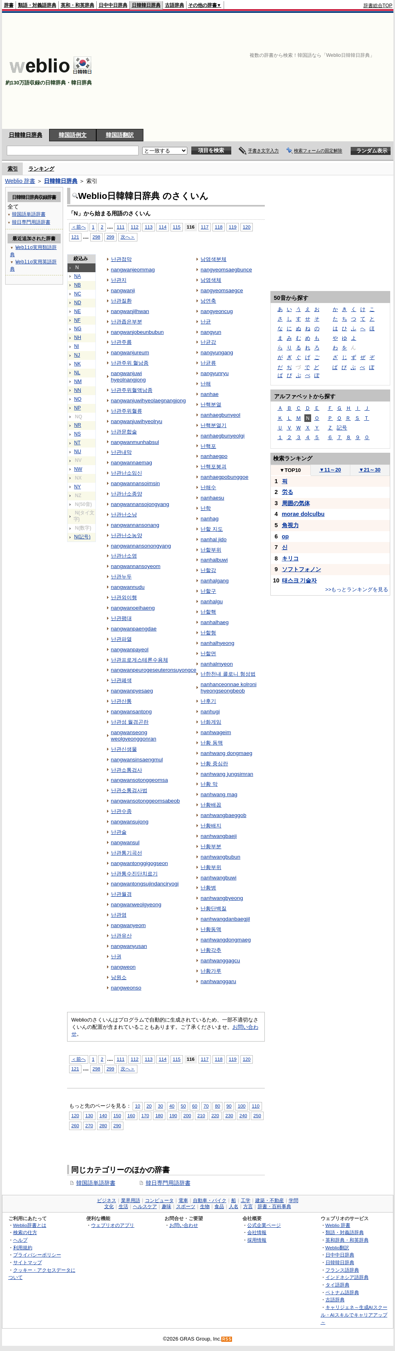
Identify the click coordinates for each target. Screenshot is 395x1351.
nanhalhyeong (217, 643)
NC (77, 294)
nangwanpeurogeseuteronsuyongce (154, 670)
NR (77, 425)
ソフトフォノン (301, 569)
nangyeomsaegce (221, 290)
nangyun (210, 332)
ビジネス (106, 1200)
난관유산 (121, 936)
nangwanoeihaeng (133, 608)
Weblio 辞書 (20, 181)
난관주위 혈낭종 (130, 363)
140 (103, 1115)
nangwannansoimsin (135, 483)
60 (194, 1105)
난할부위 (210, 550)
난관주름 (121, 342)
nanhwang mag (218, 794)
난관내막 (121, 452)
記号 (342, 428)
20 (149, 1105)
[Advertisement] (303, 71)
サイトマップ (27, 1262)
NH (77, 337)
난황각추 (210, 950)
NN (77, 390)
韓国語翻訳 (120, 135)
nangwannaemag (131, 463)
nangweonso (126, 988)
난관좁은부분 (126, 322)
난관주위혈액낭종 (132, 390)
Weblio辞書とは (29, 1225)
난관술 (119, 832)
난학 (205, 508)
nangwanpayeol (130, 649)
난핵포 (208, 446)
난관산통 (121, 701)
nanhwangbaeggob (223, 815)
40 (172, 1105)
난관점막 (121, 259)
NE (77, 311)
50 (183, 1105)
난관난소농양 (126, 535)
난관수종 (121, 811)
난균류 (208, 363)
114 (162, 226)
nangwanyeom (128, 925)
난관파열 (121, 639)
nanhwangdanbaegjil (225, 919)
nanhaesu (212, 498)
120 (246, 226)
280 (103, 1125)
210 (201, 1115)
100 (241, 1105)
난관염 (119, 915)
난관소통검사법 (129, 790)
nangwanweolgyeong (136, 904)
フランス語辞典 (342, 1270)
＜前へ (78, 226)
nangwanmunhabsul (135, 442)
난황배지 (210, 826)
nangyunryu (214, 373)
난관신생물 (124, 749)
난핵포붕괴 (213, 467)
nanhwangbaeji (218, 836)
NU (77, 451)
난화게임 (210, 722)
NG (77, 328)
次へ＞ (128, 236)
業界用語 (130, 1200)
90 (229, 1105)
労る (287, 492)
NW (78, 469)
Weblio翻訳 (337, 1247)
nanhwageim (215, 732)
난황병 (208, 888)
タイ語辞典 (337, 1284)
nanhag (209, 519)
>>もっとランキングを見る (356, 589)
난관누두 (121, 577)
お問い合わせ (183, 1225)
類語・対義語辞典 (37, 5)
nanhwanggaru (218, 981)
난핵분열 (210, 404)
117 (204, 226)
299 (110, 236)
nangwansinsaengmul (137, 760)
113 (148, 226)
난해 (205, 384)
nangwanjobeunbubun (137, 332)
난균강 (208, 342)
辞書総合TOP (378, 5)
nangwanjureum (130, 352)
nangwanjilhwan (130, 311)
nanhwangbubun (220, 857)
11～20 (330, 470)
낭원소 (119, 977)
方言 (248, 1206)
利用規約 (22, 1247)
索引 (13, 169)
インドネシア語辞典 (347, 1277)
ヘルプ (20, 1240)
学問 (293, 1200)
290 (117, 1125)
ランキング (41, 169)
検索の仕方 (25, 1232)
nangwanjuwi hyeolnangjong (128, 376)
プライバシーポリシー (37, 1254)
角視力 (290, 525)
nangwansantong (131, 712)
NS (77, 434)
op (285, 536)
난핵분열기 (213, 425)
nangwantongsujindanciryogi (145, 884)
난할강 (208, 570)
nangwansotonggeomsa (139, 780)
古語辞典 (174, 5)
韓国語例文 (73, 135)
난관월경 (121, 894)
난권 (116, 957)
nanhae (209, 394)
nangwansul (125, 842)
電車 (183, 1200)
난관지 (119, 280)
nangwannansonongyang (141, 546)
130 (89, 1115)
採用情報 (256, 1240)
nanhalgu (211, 601)
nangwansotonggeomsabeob (145, 801)
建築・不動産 (269, 1200)
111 (120, 226)
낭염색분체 (213, 259)
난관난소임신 (126, 473)
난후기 (208, 701)
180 (159, 1115)
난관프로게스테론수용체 (139, 660)
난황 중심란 (214, 764)
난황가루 (210, 971)
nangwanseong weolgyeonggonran (134, 735)
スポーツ (185, 1206)
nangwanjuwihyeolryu (137, 421)
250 (257, 1115)
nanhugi (210, 712)
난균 (205, 322)
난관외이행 (124, 597)
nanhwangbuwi (218, 878)
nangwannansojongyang (140, 504)
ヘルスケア (145, 1206)
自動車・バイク (209, 1200)
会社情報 (256, 1232)
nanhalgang (214, 581)
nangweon (123, 967)
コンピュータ (159, 1200)
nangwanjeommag (133, 270)
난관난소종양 (126, 494)
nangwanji (123, 290)
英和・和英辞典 (77, 5)
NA (77, 276)
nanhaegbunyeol (220, 415)
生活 (123, 1206)
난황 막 (209, 784)
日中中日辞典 (113, 5)
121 (75, 236)
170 (145, 1115)
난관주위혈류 (126, 411)
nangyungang (216, 352)
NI (76, 346)
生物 (205, 1206)
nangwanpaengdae (134, 629)
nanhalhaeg (214, 622)
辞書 (9, 5)
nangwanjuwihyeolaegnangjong (148, 400)
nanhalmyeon (216, 664)
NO (77, 399)
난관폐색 (121, 680)
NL (77, 372)
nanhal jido (213, 539)
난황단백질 (213, 908)
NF (77, 320)
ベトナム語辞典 (342, 1292)
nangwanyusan (129, 946)
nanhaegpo (213, 456)
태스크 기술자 (299, 580)
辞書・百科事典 (274, 1206)
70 (206, 1105)
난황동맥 (210, 929)
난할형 (208, 633)
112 (134, 226)
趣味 (166, 1206)
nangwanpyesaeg (132, 691)
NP (77, 408)
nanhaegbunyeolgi (222, 436)
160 (131, 1115)
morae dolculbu (303, 514)
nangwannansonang (135, 525)
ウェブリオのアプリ (112, 1225)
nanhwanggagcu (220, 961)
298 (96, 236)
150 (117, 1115)
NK (77, 364)
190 (173, 1115)
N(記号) (82, 537)
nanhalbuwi (214, 560)
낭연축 (208, 301)
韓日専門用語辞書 (168, 1183)
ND (77, 302)
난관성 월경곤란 (130, 722)
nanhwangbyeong (221, 898)
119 (232, 226)
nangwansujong (130, 822)
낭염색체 (210, 280)
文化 (109, 1206)
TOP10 (290, 470)
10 (137, 1105)
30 (160, 1105)
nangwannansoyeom (136, 566)
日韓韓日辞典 (146, 5)
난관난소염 (124, 556)
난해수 (208, 487)
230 (229, 1115)
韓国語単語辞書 (95, 1183)
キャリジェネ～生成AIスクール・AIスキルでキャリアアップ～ (354, 1315)
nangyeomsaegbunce (226, 270)
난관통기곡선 (126, 853)
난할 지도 (211, 529)
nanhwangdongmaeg (225, 940)
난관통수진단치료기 (134, 874)
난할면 (208, 653)
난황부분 (210, 846)
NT (77, 443)
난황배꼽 (210, 805)
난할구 (208, 591)
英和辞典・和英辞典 (347, 1240)
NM (78, 381)
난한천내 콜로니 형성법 (227, 674)
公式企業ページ (264, 1225)
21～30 (370, 470)
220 (215, 1115)
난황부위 (210, 867)
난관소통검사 (126, 770)
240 (243, 1115)
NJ (77, 355)
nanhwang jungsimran (226, 774)
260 (75, 1125)
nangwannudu (128, 587)
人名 (233, 1206)
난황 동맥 (211, 743)
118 (218, 226)
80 (217, 1105)
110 (255, 1105)
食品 (219, 1206)
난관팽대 (121, 618)
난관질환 (121, 301)
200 (187, 1115)
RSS (227, 1339)
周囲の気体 (296, 503)
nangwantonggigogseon (139, 863)
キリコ (290, 558)
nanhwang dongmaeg (226, 753)
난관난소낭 (124, 515)
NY (77, 487)
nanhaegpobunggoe (224, 477)
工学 (245, 1200)
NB (77, 285)
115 (177, 226)
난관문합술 (124, 432)
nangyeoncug (216, 311)
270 (89, 1125)
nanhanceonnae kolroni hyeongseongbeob (228, 687)
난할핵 (208, 612)
